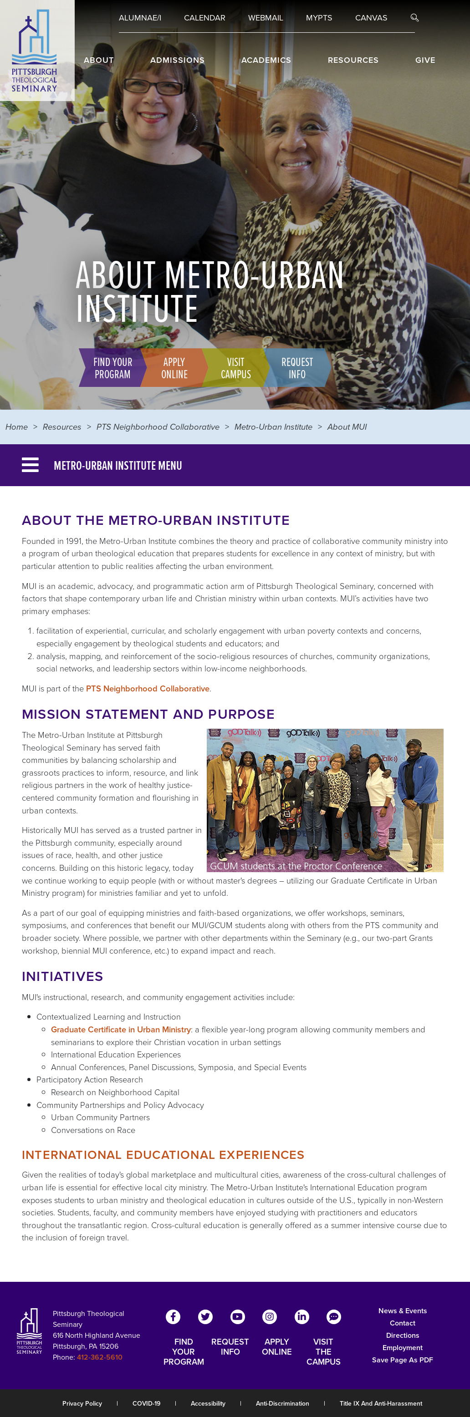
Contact (402, 1323)
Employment (403, 1347)
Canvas (371, 18)
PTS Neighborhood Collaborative (158, 427)
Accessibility (208, 1403)
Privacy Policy (82, 1403)
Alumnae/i (140, 18)
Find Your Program (109, 367)
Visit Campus (233, 367)
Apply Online (171, 367)
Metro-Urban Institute (273, 427)
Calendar (204, 18)
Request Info (294, 367)
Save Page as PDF (402, 1360)
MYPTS (319, 18)
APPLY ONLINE (277, 1347)
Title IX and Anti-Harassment (381, 1403)
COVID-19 (146, 1403)
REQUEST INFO (230, 1347)
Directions (402, 1335)
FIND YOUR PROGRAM (183, 1352)
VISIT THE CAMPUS (324, 1352)
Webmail (265, 18)
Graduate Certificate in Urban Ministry (121, 1029)
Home (16, 427)
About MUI (347, 427)
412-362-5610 (100, 1357)
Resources (62, 427)
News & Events (402, 1310)
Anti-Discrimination (282, 1403)
